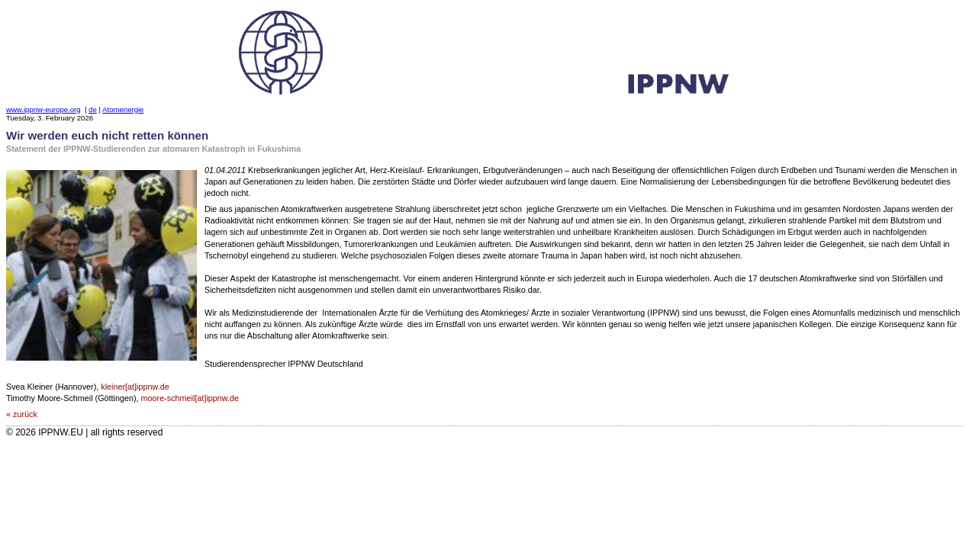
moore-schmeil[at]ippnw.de (190, 398)
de (93, 109)
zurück (25, 414)
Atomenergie (122, 109)
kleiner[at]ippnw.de (135, 386)
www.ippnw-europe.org (43, 109)
